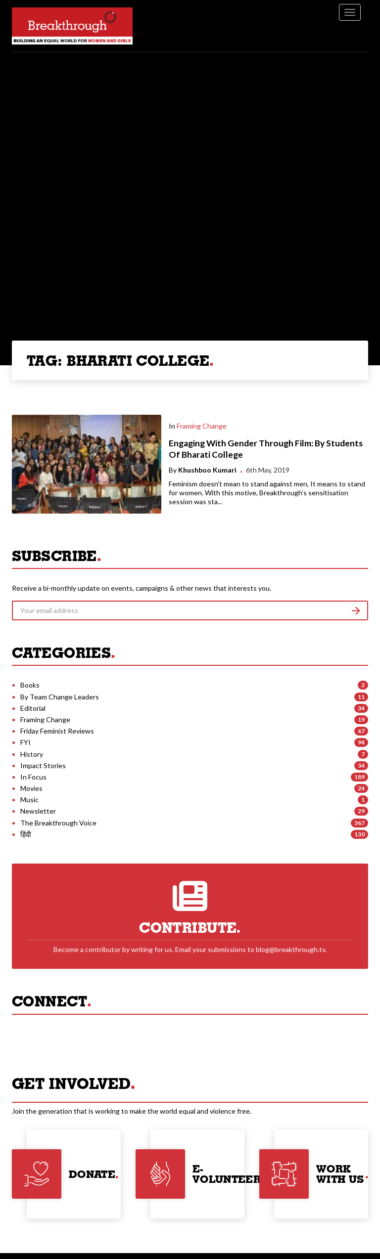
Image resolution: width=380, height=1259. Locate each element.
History (31, 754)
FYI (25, 742)
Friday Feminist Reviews (57, 731)
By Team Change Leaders (59, 697)
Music (29, 799)
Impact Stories (43, 765)
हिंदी (25, 834)
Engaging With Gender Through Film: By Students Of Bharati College (266, 449)
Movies (31, 788)
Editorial (33, 708)
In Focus (33, 777)
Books (30, 685)
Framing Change (202, 426)
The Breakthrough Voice (58, 823)
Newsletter (38, 811)
